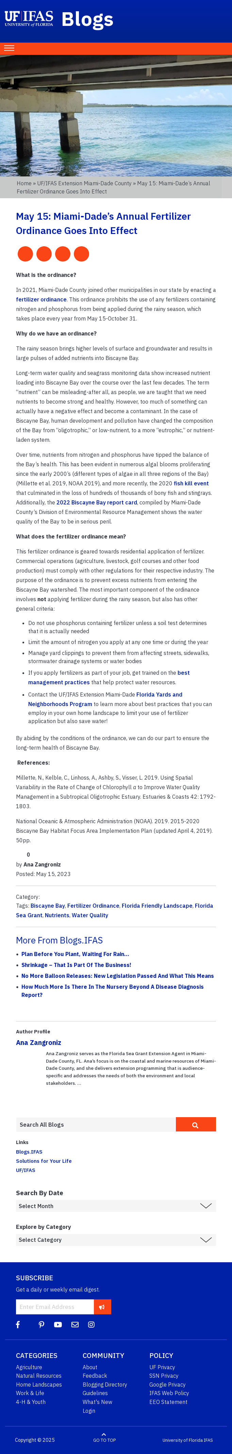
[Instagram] (91, 1324)
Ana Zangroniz (38, 1042)
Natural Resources (39, 1375)
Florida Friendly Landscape (157, 905)
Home (24, 183)
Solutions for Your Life (44, 1160)
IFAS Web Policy (169, 1393)
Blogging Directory (105, 1384)
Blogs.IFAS (29, 1151)
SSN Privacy (164, 1375)
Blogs (87, 18)
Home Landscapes (39, 1384)
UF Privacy (162, 1367)
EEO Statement (168, 1401)
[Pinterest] (41, 1324)
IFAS (208, 1440)
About (90, 1367)
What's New (97, 1401)
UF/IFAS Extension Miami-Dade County (84, 183)
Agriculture (29, 1367)
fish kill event (191, 483)
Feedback (95, 1375)
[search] (196, 1124)
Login (89, 1410)
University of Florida (183, 1440)
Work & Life (30, 1393)
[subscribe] (102, 1306)
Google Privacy (167, 1384)
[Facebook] (18, 1324)
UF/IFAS (25, 1170)
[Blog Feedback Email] (75, 1324)
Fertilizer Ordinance (93, 905)
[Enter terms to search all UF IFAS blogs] (96, 1124)
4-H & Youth (31, 1401)
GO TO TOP (104, 1440)
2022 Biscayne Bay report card (96, 502)
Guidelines (95, 1393)
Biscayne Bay (48, 905)
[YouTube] (58, 1324)
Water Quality (90, 915)
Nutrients (57, 915)
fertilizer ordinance (41, 299)
